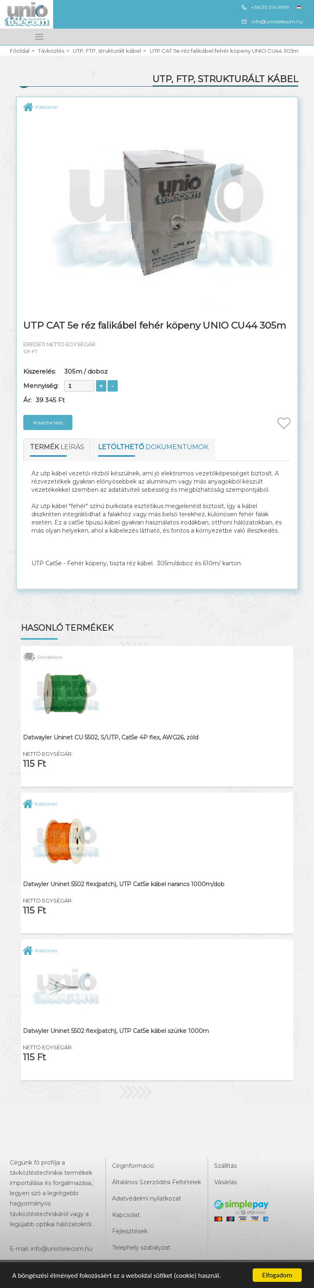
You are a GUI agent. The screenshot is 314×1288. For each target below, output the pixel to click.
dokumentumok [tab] (153, 447)
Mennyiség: (40, 386)
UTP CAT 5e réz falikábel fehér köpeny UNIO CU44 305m (224, 51)
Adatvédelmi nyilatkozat (146, 1198)
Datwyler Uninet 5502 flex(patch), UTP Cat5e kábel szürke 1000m (116, 1031)
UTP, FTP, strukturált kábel (107, 51)
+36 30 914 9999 (265, 7)
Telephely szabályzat (141, 1247)
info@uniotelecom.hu (272, 21)
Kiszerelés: (39, 371)
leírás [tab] (57, 447)
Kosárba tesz (48, 422)
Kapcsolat (126, 1215)
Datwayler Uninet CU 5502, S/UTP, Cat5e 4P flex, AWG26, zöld (110, 738)
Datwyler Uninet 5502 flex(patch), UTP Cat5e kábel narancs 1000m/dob (123, 884)
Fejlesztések (130, 1231)
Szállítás (225, 1165)
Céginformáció (133, 1165)
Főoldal (19, 51)
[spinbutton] (79, 386)
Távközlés (51, 51)
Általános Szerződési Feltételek (156, 1182)
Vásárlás (225, 1182)
